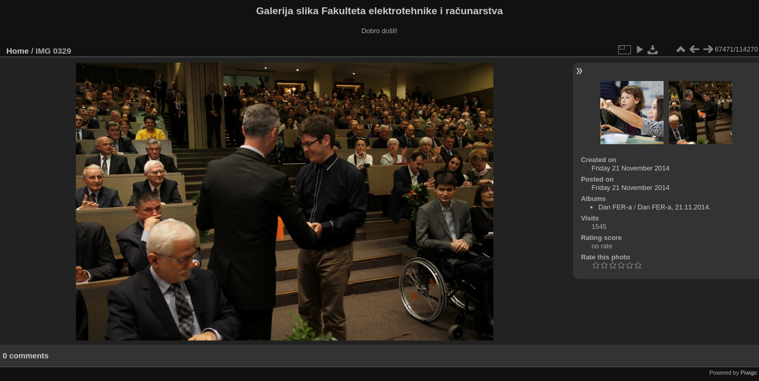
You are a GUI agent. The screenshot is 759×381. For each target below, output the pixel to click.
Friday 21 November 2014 (630, 168)
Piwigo (749, 372)
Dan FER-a (615, 207)
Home (17, 50)
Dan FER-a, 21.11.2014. (674, 207)
